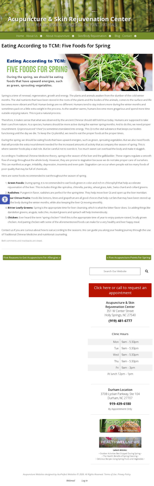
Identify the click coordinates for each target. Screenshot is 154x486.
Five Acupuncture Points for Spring (128, 257)
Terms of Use (110, 474)
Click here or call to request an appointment (120, 290)
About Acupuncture (58, 36)
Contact (127, 36)
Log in (85, 480)
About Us (32, 36)
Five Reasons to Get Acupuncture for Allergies (32, 257)
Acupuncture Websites (33, 474)
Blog (117, 36)
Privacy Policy (124, 474)
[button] (5, 199)
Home (20, 36)
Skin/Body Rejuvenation (92, 36)
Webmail (70, 480)
